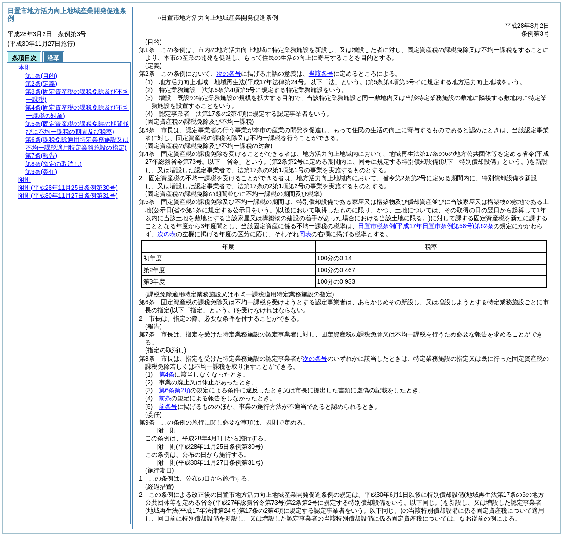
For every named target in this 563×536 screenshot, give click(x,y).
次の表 (166, 233)
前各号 (168, 406)
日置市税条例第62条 (426, 225)
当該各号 (321, 73)
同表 (305, 233)
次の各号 (228, 73)
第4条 (167, 374)
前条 (165, 398)
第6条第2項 (174, 390)
